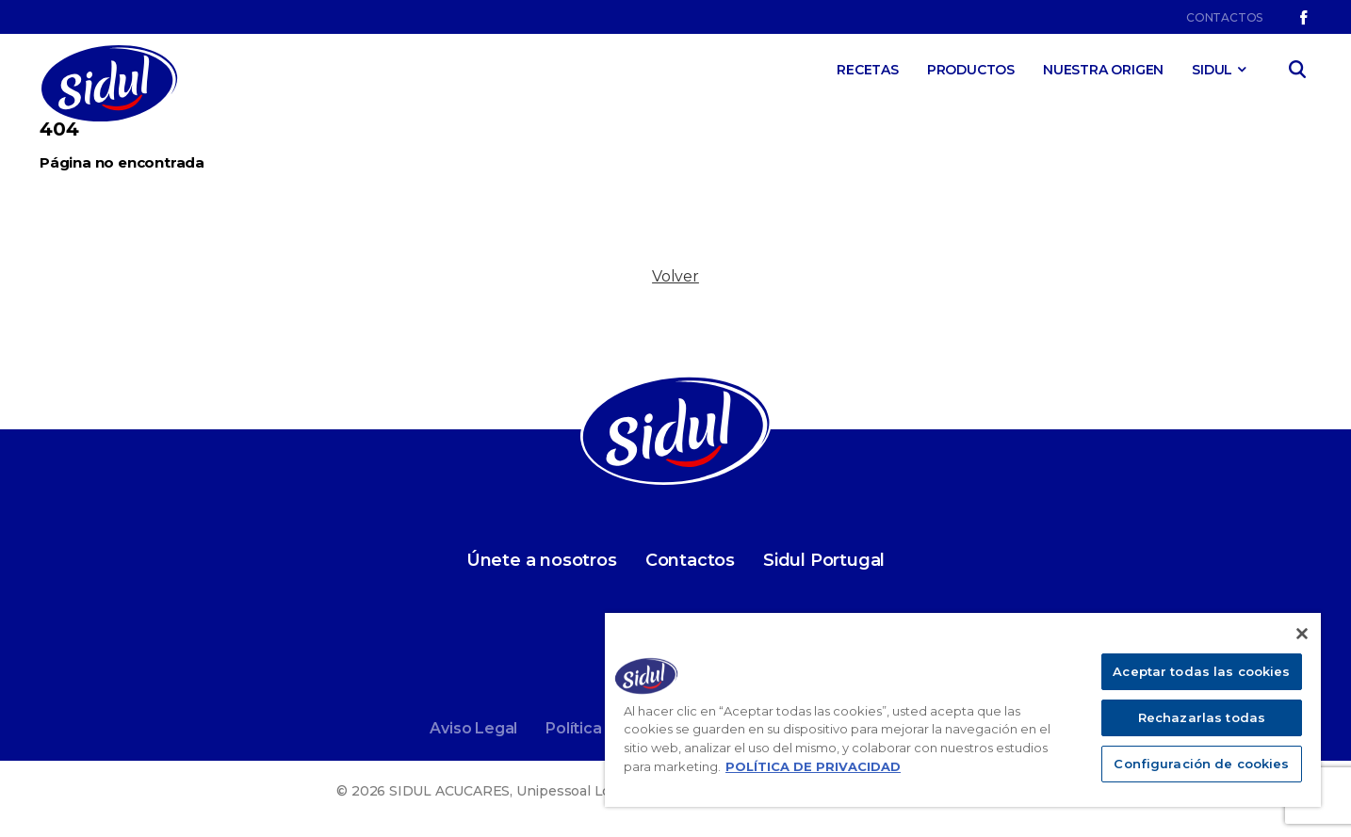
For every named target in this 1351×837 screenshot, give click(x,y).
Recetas (868, 69)
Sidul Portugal (824, 560)
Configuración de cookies (1201, 763)
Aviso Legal (473, 728)
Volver (675, 276)
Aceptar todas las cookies (1201, 671)
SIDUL (1212, 69)
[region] (963, 710)
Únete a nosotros (541, 560)
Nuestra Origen (1103, 69)
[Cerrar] (1302, 633)
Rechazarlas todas (1201, 717)
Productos (971, 69)
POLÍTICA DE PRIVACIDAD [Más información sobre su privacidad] (813, 766)
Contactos (1224, 17)
